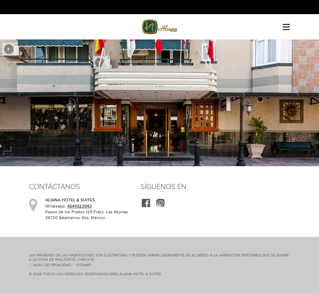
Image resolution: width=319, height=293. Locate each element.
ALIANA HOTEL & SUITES (140, 274)
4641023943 (79, 206)
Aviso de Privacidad (52, 265)
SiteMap (83, 265)
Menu (286, 24)
